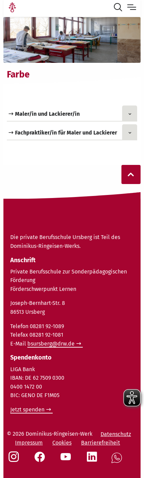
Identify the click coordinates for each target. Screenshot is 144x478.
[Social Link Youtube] (67, 460)
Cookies (61, 442)
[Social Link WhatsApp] (118, 461)
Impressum (29, 442)
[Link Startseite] (12, 8)
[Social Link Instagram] (15, 460)
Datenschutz (116, 434)
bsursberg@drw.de (51, 343)
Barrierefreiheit (100, 442)
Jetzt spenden (27, 409)
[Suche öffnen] (119, 8)
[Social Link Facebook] (41, 460)
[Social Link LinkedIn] (93, 460)
